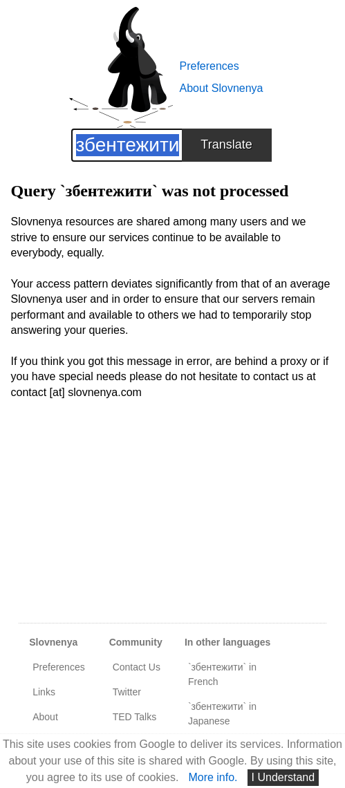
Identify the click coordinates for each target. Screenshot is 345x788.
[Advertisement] (173, 519)
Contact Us (136, 667)
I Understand (283, 777)
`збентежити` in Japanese (222, 713)
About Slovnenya (221, 88)
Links (43, 691)
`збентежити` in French (222, 674)
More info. (212, 777)
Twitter (127, 691)
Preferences (209, 66)
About (45, 716)
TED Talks (135, 716)
